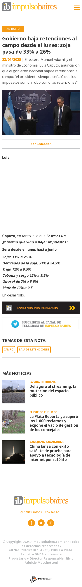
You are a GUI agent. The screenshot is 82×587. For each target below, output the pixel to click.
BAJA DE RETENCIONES (34, 349)
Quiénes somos (31, 512)
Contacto (52, 512)
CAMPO (9, 349)
